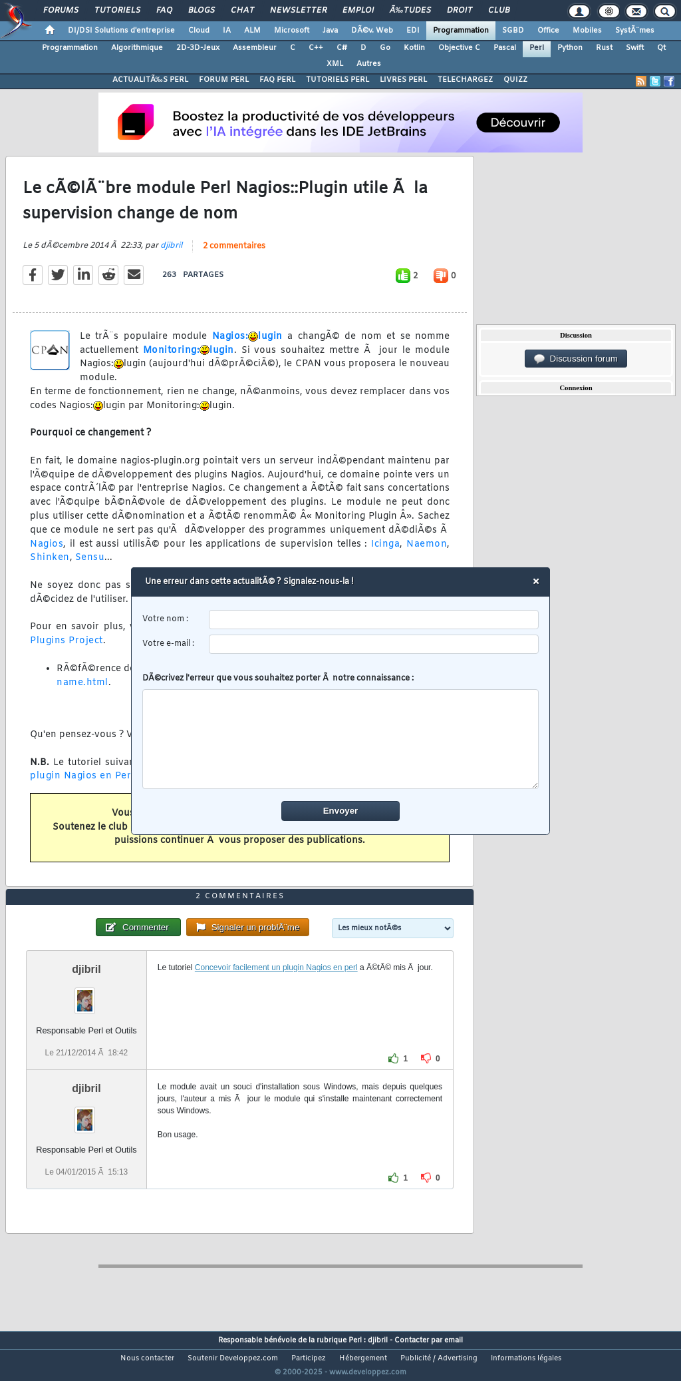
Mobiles (587, 30)
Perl (536, 48)
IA (227, 30)
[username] (374, 619)
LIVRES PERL (403, 80)
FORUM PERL (224, 80)
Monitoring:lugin (188, 358)
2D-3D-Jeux (197, 48)
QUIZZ (515, 80)
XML (335, 64)
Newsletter (298, 10)
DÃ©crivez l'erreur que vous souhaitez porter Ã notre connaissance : (340, 731)
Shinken (50, 566)
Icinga (385, 552)
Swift (635, 48)
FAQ (164, 10)
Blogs (201, 10)
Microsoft (291, 30)
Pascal (504, 48)
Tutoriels (117, 10)
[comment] (340, 739)
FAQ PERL (277, 80)
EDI (413, 30)
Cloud (198, 30)
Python (570, 48)
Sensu (90, 566)
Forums (61, 10)
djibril (171, 253)
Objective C (459, 48)
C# (342, 48)
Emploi (358, 10)
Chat (242, 10)
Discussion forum (576, 359)
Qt (661, 48)
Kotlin (414, 48)
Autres (368, 64)
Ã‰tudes (410, 10)
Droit (460, 10)
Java (330, 30)
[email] (374, 644)
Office (548, 30)
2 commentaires (234, 254)
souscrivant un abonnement (289, 835)
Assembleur (255, 48)
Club (499, 10)
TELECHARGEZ (465, 80)
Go (385, 48)
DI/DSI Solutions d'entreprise (121, 30)
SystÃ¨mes (634, 30)
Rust (604, 48)
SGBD (513, 30)
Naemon (426, 552)
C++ (316, 48)
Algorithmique (137, 48)
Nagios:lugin (247, 344)
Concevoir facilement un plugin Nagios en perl (276, 992)
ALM (252, 30)
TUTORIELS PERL (337, 80)
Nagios (46, 552)
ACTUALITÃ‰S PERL (150, 80)
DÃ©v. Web (372, 30)
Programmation (461, 30)
